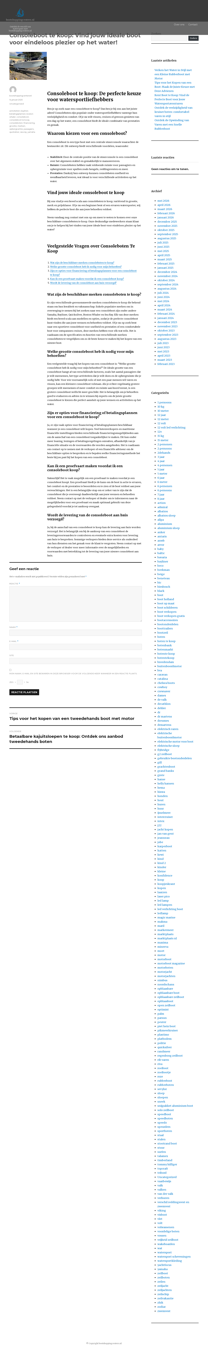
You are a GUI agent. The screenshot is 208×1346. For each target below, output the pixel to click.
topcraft (162, 1168)
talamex (162, 1156)
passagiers (29, 129)
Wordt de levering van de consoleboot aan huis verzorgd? (83, 282)
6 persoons (164, 490)
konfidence (164, 875)
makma (162, 921)
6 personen (164, 486)
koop (160, 879)
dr (158, 712)
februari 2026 (166, 213)
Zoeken (193, 38)
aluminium (164, 524)
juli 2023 (163, 343)
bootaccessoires (167, 620)
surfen (161, 1152)
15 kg (160, 436)
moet (160, 951)
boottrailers (165, 628)
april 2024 (163, 305)
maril (160, 925)
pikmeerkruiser (167, 1030)
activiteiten (14, 111)
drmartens (164, 725)
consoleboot (23, 117)
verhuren (163, 1198)
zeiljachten (164, 1290)
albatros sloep (166, 515)
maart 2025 (164, 259)
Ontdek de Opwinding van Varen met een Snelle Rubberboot (172, 124)
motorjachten (166, 976)
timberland (164, 1160)
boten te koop (166, 641)
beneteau (163, 578)
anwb (161, 540)
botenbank (164, 645)
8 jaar (161, 498)
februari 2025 (165, 263)
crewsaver (163, 691)
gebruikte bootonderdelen (174, 758)
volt (159, 1223)
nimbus (162, 980)
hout (160, 800)
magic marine (166, 917)
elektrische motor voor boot (175, 741)
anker (161, 532)
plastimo (163, 1034)
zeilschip (163, 1294)
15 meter (162, 440)
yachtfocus (164, 1265)
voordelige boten (168, 1231)
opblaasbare (165, 988)
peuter (161, 1022)
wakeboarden (166, 1244)
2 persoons (164, 448)
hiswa (161, 792)
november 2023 (167, 326)
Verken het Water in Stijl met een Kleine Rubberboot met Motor (173, 74)
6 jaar (161, 477)
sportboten (164, 1131)
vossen (161, 1235)
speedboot (164, 1114)
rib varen (163, 1059)
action (161, 503)
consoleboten (16, 123)
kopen (161, 888)
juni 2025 (163, 246)
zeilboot (162, 1273)
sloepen (162, 1097)
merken (21, 126)
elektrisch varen (167, 729)
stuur (161, 1147)
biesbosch (163, 586)
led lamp (163, 900)
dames (161, 695)
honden (162, 796)
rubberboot (164, 1080)
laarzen (162, 892)
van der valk (165, 1193)
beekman (163, 570)
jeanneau (163, 837)
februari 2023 (166, 364)
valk (160, 1185)
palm (160, 1013)
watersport (164, 1252)
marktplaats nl (167, 938)
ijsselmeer (164, 812)
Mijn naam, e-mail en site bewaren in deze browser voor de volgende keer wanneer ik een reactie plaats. (73, 673)
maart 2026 (164, 209)
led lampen (164, 904)
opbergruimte (16, 129)
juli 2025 (162, 242)
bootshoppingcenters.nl (20, 19)
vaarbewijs (164, 1181)
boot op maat (165, 603)
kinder (161, 867)
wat (159, 1248)
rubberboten (165, 1085)
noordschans (165, 984)
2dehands (163, 452)
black (160, 591)
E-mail (13, 641)
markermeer (165, 930)
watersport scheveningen (174, 1256)
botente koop (166, 653)
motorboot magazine (171, 963)
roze (160, 1076)
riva (159, 1064)
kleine (161, 871)
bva (159, 670)
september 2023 (167, 334)
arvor (160, 544)
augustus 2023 (166, 339)
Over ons (182, 24)
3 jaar (161, 457)
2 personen (164, 444)
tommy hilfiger (167, 1164)
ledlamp (162, 913)
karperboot (164, 846)
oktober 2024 (166, 280)
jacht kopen (165, 829)
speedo (162, 1122)
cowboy (162, 687)
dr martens (164, 716)
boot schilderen (167, 607)
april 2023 (163, 355)
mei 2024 (163, 301)
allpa (160, 519)
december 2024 (167, 272)
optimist (163, 1009)
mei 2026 (163, 200)
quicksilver (14, 132)
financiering (29, 123)
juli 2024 (163, 292)
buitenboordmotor (169, 666)
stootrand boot (167, 1143)
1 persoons (164, 402)
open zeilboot (166, 1005)
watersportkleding (169, 1260)
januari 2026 (165, 217)
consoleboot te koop (19, 120)
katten (161, 850)
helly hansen (165, 783)
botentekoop (165, 658)
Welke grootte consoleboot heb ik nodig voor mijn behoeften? (86, 266)
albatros (162, 511)
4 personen (164, 465)
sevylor (162, 1089)
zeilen (161, 1281)
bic (159, 582)
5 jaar (160, 469)
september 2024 (167, 284)
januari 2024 (165, 318)
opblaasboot (165, 1001)
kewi (160, 854)
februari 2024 (166, 313)
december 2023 (167, 322)
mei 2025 (163, 251)
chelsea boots (166, 683)
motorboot (164, 959)
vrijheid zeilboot (167, 1239)
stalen (161, 1139)
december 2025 (167, 221)
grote (160, 775)
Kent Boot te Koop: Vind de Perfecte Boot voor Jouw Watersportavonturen (172, 99)
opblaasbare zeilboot (170, 997)
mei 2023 (163, 351)
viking (161, 1210)
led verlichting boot (170, 909)
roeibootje (164, 1072)
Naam (13, 627)
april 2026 (163, 205)
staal (160, 1135)
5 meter (162, 473)
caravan (162, 674)
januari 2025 (165, 267)
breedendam (165, 662)
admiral (162, 507)
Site (11, 655)
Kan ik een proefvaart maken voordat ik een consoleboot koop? (87, 278)
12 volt (161, 423)
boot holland (165, 599)
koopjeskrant (166, 884)
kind (160, 859)
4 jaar (161, 461)
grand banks (165, 770)
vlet (159, 1219)
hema (161, 787)
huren (161, 804)
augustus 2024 (167, 288)
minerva (162, 946)
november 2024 (167, 276)
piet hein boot (166, 1026)
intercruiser (165, 817)
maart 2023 (164, 359)
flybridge (163, 750)
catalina (162, 678)
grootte (13, 126)
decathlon (164, 703)
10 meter (163, 410)
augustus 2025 (166, 238)
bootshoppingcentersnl (20, 96)
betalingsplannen (17, 114)
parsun (162, 1018)
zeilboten (163, 1277)
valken (161, 1189)
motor (161, 955)
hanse (161, 779)
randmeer (163, 1051)
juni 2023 (163, 347)
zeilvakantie (165, 1298)
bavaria (162, 557)
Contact (194, 24)
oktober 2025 (165, 230)
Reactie (14, 583)
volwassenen (165, 1227)
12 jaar (161, 415)
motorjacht (164, 971)
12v (159, 431)
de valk (162, 699)
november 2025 (167, 225)
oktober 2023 (166, 330)
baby (160, 549)
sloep (161, 1093)
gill (159, 762)
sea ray (23, 132)
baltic (161, 553)
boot (160, 595)
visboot (162, 1214)
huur (160, 808)
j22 (159, 825)
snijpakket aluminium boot (175, 1105)
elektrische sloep (168, 745)
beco (160, 565)
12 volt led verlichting (171, 427)
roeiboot (162, 1068)
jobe (160, 842)
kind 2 (161, 863)
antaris (162, 536)
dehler (161, 708)
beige (161, 574)
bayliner (24, 111)
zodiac (161, 1306)
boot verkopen (167, 611)
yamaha (31, 132)
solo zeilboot (165, 1110)
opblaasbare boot (168, 992)
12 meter (163, 419)
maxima (162, 942)
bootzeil (162, 632)
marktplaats (165, 934)
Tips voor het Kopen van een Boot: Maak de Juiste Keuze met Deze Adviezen (175, 87)
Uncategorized (16, 104)
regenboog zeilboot (170, 1055)
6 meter (162, 482)
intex (160, 821)
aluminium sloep (168, 528)
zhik (160, 1302)
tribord (162, 1172)
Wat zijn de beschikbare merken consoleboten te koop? (82, 262)
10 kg (160, 406)
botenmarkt (165, 649)
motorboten (165, 967)
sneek (161, 1101)
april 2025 (163, 255)
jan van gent (165, 833)
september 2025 (167, 234)
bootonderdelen (167, 624)
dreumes (163, 720)
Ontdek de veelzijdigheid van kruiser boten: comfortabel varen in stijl (174, 112)
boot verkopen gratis (171, 616)
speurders (163, 1126)
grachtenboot (166, 766)
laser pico (163, 896)
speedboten (165, 1118)
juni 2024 (163, 297)
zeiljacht (162, 1286)
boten (161, 636)
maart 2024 (164, 309)
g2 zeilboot (164, 754)
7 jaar (160, 494)
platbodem (164, 1038)
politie (161, 1043)
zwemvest (163, 1311)
